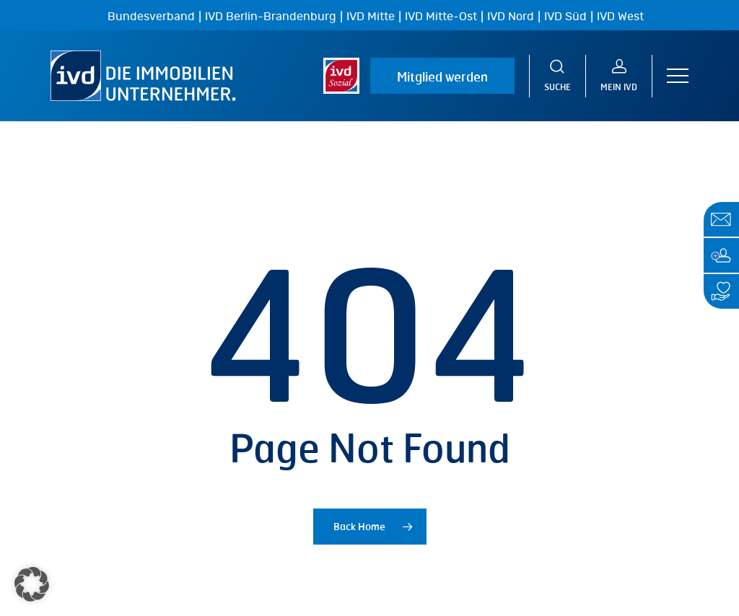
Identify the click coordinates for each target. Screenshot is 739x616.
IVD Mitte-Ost (441, 16)
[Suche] (557, 76)
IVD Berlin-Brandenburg (270, 16)
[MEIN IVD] (619, 76)
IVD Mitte (370, 16)
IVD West (620, 16)
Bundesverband (151, 16)
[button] (677, 76)
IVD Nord (510, 16)
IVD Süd (565, 16)
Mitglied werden (442, 76)
